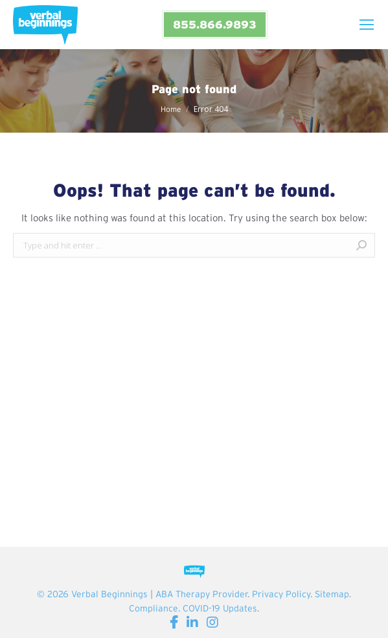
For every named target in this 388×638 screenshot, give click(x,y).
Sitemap (332, 594)
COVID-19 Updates (220, 608)
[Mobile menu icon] (366, 24)
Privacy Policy (281, 594)
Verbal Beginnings (109, 594)
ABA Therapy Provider (201, 594)
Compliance (153, 608)
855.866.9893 (214, 24)
